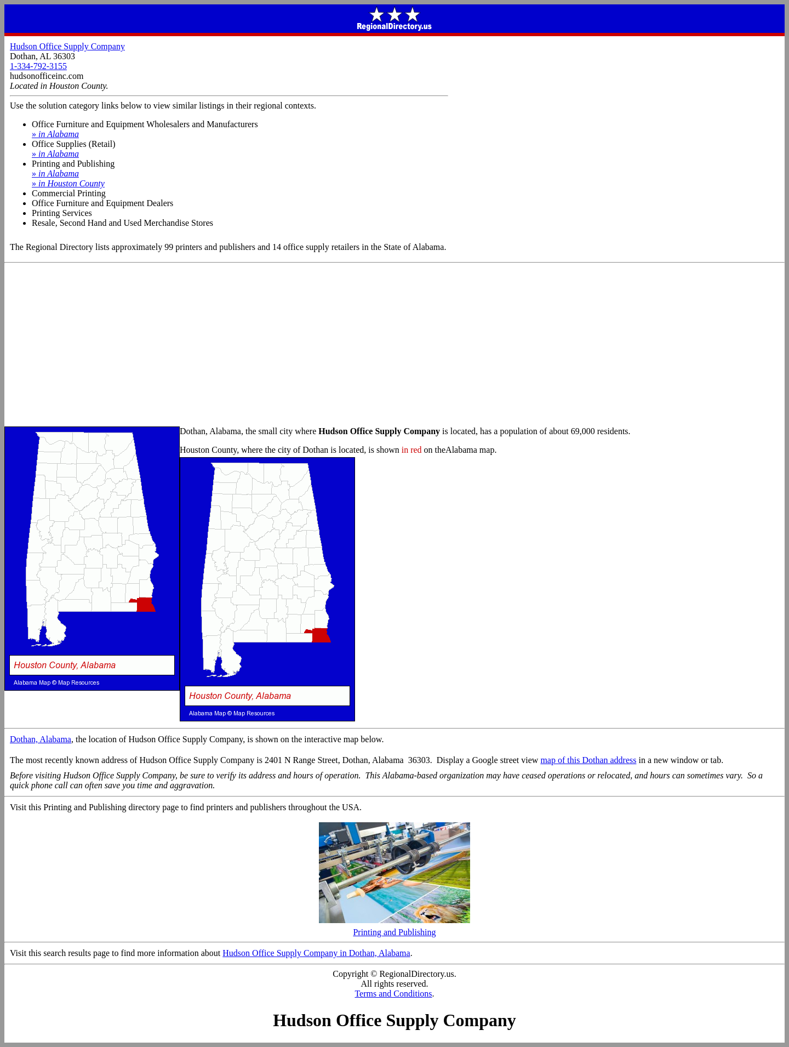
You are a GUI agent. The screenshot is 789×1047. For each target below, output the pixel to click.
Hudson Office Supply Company (67, 46)
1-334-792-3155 (38, 66)
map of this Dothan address (588, 760)
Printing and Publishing (394, 928)
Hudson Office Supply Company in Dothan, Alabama (316, 953)
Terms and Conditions (393, 993)
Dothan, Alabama (40, 739)
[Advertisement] (394, 345)
